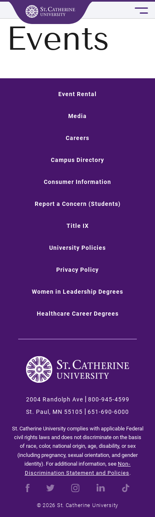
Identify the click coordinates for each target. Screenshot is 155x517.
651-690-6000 (108, 411)
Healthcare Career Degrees (78, 313)
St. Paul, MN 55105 (54, 411)
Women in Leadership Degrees (77, 291)
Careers (77, 138)
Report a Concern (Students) (78, 204)
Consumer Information (77, 182)
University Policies (77, 247)
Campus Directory (77, 160)
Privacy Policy (77, 269)
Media (77, 116)
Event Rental (77, 94)
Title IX (78, 225)
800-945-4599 (108, 399)
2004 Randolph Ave (54, 399)
